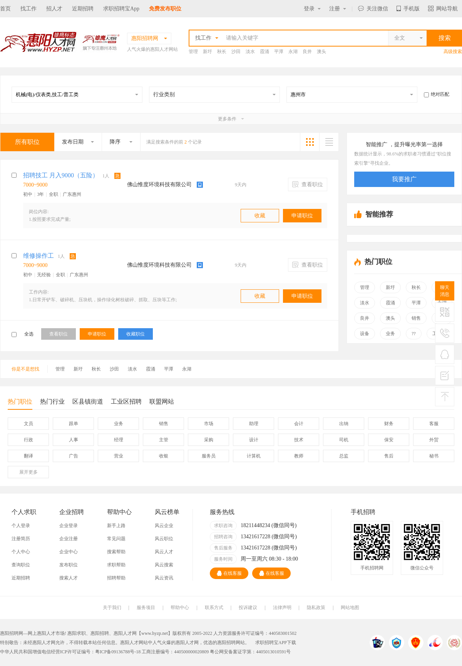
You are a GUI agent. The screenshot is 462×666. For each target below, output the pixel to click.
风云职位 (164, 538)
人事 (73, 439)
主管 (163, 439)
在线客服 (229, 573)
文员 (28, 423)
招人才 (54, 9)
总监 (343, 456)
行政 (28, 439)
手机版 (408, 9)
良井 (307, 51)
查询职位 (21, 565)
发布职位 (68, 565)
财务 (388, 423)
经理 (118, 439)
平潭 (278, 51)
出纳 (343, 423)
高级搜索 (453, 51)
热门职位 (20, 403)
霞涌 (264, 51)
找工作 (28, 9)
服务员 (209, 456)
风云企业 (164, 525)
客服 (434, 423)
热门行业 (52, 401)
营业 (118, 456)
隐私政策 (316, 607)
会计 (298, 423)
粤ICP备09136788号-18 (118, 651)
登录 (312, 9)
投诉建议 (248, 607)
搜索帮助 (116, 551)
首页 (5, 9)
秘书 (434, 456)
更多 (28, 472)
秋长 (221, 51)
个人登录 (21, 525)
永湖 (293, 51)
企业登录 (68, 525)
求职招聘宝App (121, 9)
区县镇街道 (87, 401)
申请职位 (302, 216)
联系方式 (214, 607)
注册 (337, 9)
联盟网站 (161, 401)
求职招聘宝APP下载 (275, 642)
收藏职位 (135, 334)
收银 (163, 456)
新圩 (207, 51)
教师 (298, 456)
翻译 (28, 456)
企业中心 (68, 551)
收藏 (259, 216)
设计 (253, 439)
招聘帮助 (116, 578)
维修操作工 (38, 255)
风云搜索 (164, 565)
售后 (388, 456)
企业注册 (68, 538)
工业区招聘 (126, 401)
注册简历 (21, 538)
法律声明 (282, 607)
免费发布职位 (165, 9)
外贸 (434, 439)
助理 (253, 423)
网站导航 (443, 9)
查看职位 (307, 184)
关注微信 (373, 9)
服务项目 (146, 607)
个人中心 (21, 551)
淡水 (250, 51)
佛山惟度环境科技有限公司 (159, 184)
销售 (416, 318)
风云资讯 (164, 578)
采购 (208, 439)
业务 (390, 333)
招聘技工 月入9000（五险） (61, 175)
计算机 (254, 456)
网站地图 (350, 607)
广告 (73, 456)
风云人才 (164, 551)
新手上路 (116, 525)
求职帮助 (116, 565)
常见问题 (116, 538)
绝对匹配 (436, 94)
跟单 (73, 423)
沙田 (236, 51)
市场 (208, 423)
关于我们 (112, 607)
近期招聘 (83, 9)
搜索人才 (68, 578)
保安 (388, 439)
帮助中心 (180, 607)
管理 (193, 51)
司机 (343, 439)
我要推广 (404, 179)
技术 (298, 439)
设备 (364, 333)
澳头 (321, 51)
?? (414, 333)
